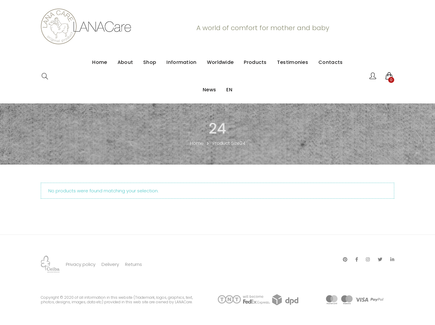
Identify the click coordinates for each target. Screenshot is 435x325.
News (209, 89)
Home (99, 62)
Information (181, 62)
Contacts (330, 62)
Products (255, 62)
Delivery (110, 264)
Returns (133, 264)
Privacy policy (80, 264)
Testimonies (292, 62)
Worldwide (220, 62)
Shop (149, 62)
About (125, 62)
